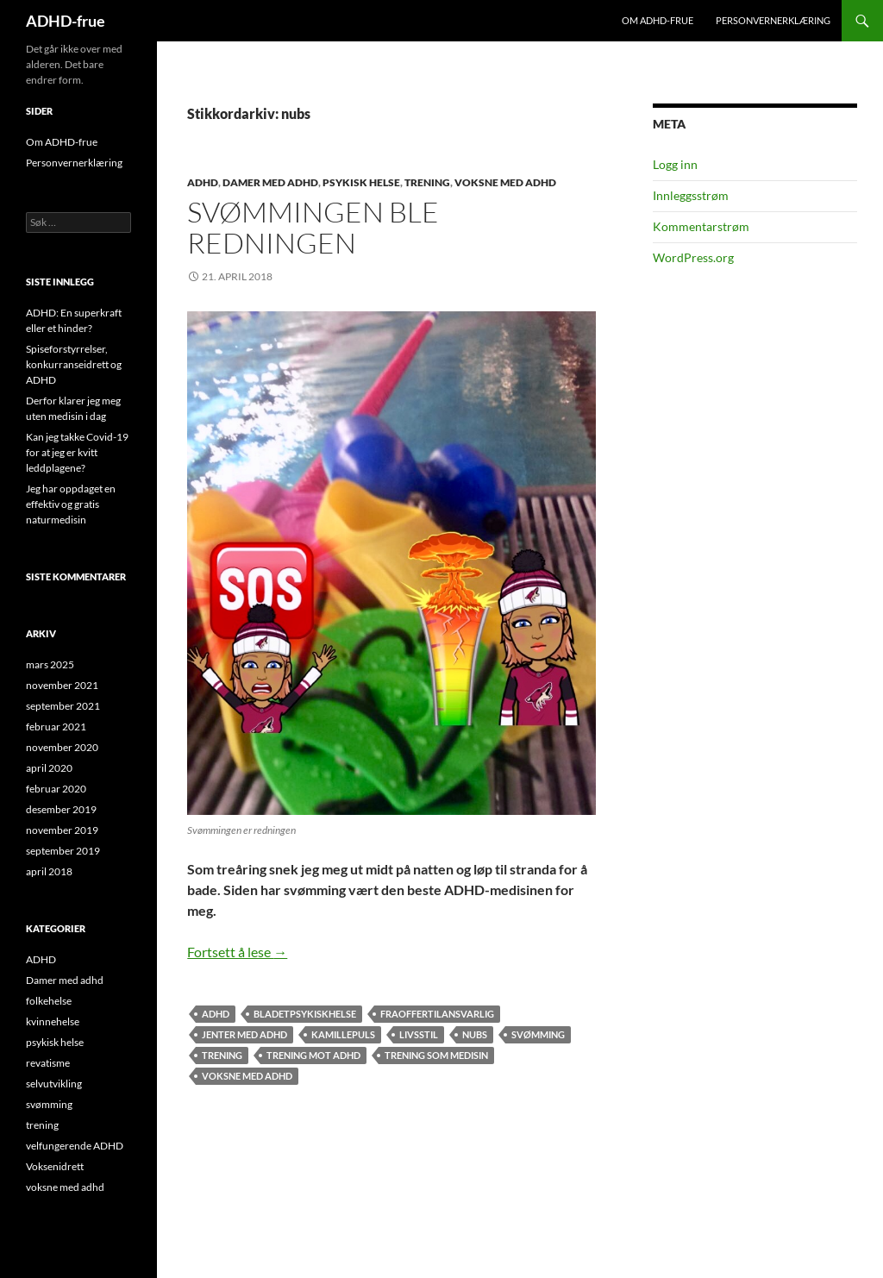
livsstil (418, 1034)
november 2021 (62, 685)
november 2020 (62, 747)
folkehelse (49, 1000)
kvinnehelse (52, 1021)
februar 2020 (56, 788)
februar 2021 (56, 726)
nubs (474, 1034)
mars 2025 (50, 664)
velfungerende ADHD (74, 1145)
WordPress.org (693, 257)
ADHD (202, 182)
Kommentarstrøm (701, 226)
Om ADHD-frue (657, 20)
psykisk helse (361, 182)
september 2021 (63, 705)
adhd (215, 1013)
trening (427, 182)
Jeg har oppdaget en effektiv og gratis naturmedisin (71, 504)
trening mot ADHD (313, 1055)
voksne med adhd (505, 182)
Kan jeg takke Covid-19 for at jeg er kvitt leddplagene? (77, 452)
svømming (538, 1034)
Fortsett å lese (237, 951)
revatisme (48, 1062)
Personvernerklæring (773, 20)
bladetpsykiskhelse (305, 1013)
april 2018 (49, 871)
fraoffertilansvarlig (437, 1013)
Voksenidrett (55, 1166)
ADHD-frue (65, 20)
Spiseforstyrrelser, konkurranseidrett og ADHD (74, 364)
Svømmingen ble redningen (313, 227)
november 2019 (62, 830)
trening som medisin (436, 1055)
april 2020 (49, 767)
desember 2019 (61, 809)
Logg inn (675, 164)
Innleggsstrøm (691, 195)
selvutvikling (54, 1083)
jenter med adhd (244, 1034)
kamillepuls (343, 1034)
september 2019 (63, 850)
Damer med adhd (270, 182)
